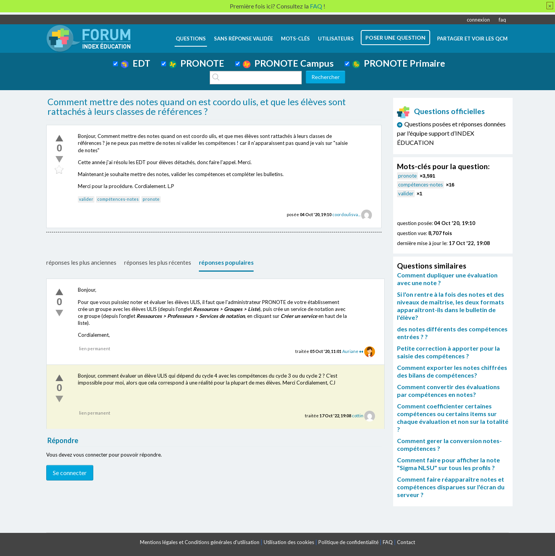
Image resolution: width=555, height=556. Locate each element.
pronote (151, 199)
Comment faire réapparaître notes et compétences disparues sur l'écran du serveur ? (451, 486)
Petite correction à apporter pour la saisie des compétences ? (448, 351)
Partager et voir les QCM (472, 38)
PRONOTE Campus (288, 63)
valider (86, 199)
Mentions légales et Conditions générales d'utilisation (199, 542)
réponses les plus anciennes (81, 262)
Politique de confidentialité (348, 542)
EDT (135, 63)
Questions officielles (441, 111)
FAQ (388, 542)
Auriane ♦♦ (352, 351)
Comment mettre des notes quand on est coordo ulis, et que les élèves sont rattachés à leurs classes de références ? (196, 106)
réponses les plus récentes (157, 262)
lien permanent (94, 348)
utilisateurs (336, 38)
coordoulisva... (346, 214)
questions (191, 38)
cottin (357, 415)
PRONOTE (196, 63)
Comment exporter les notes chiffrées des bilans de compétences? (452, 371)
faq (502, 20)
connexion (478, 20)
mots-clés (295, 38)
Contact (406, 542)
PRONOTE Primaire (398, 63)
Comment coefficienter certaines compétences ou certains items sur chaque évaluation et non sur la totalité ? (452, 417)
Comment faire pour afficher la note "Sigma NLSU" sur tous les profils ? (448, 463)
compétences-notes (118, 199)
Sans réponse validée (243, 38)
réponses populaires (226, 262)
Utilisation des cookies (289, 542)
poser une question (395, 37)
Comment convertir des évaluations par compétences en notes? (448, 390)
